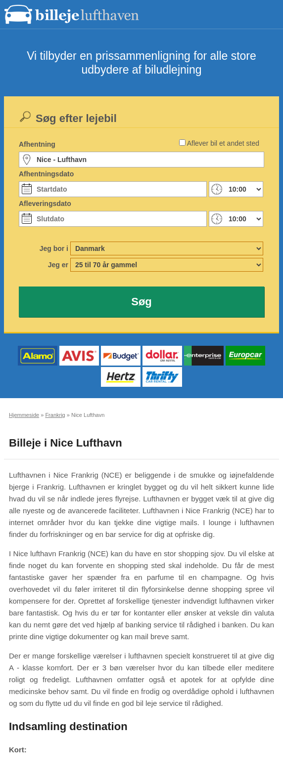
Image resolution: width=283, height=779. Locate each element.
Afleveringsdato (45, 203)
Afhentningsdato (46, 174)
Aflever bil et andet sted (223, 143)
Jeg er (58, 265)
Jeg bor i (54, 248)
